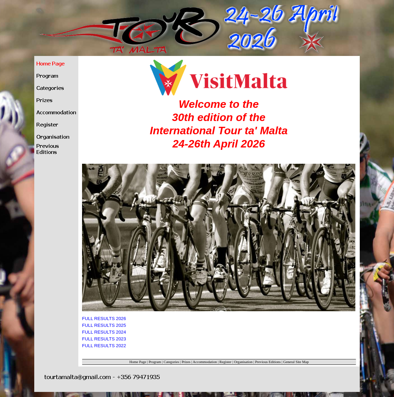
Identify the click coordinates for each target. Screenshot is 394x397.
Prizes (186, 362)
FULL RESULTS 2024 (104, 332)
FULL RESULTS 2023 (104, 338)
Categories (171, 362)
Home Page (138, 362)
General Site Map (296, 362)
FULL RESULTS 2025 (104, 325)
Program (155, 362)
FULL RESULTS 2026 (104, 318)
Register (225, 362)
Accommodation (205, 362)
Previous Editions (267, 362)
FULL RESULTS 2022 (104, 345)
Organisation (243, 362)
